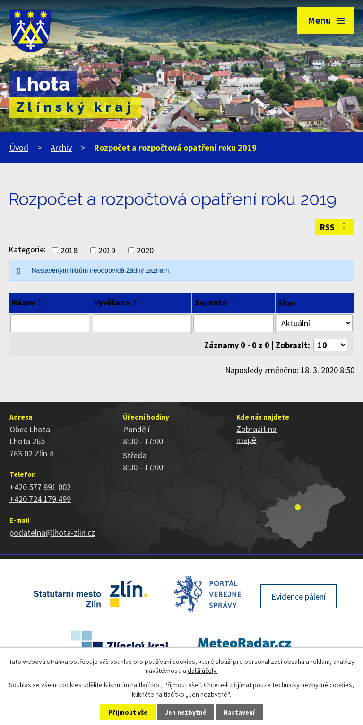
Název (27, 302)
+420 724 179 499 (40, 498)
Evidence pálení (298, 596)
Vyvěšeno (115, 302)
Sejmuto (211, 302)
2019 (106, 250)
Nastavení (239, 712)
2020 (145, 250)
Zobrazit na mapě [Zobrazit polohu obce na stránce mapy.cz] (256, 434)
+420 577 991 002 (40, 487)
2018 (69, 250)
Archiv (61, 147)
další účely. (203, 670)
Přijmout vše (127, 712)
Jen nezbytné (186, 712)
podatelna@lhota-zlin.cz (52, 532)
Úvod (18, 147)
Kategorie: (27, 249)
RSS (335, 227)
